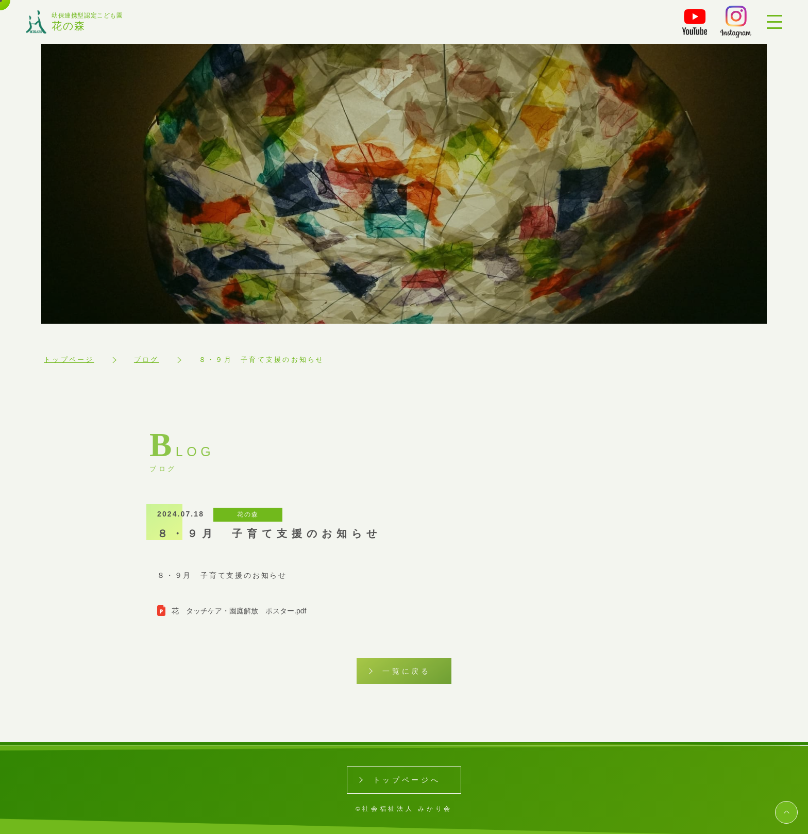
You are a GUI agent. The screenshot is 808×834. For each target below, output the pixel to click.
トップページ (69, 359)
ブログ (146, 359)
